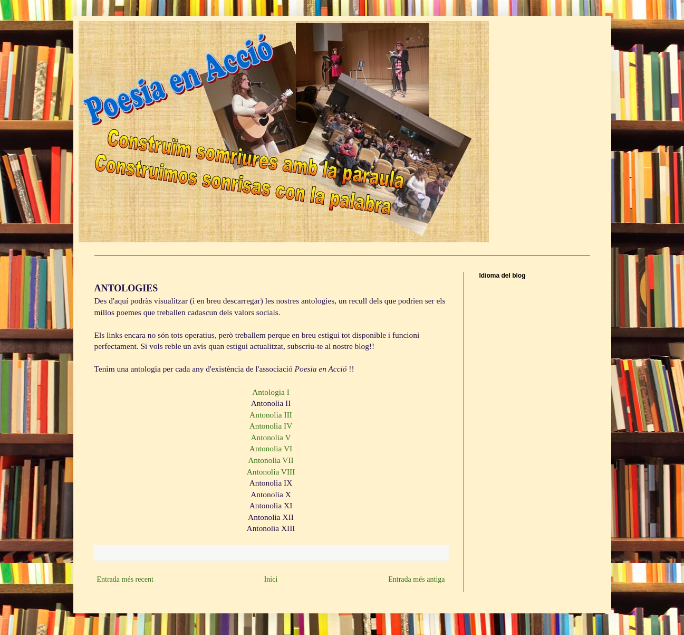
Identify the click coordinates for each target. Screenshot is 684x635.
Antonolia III (270, 414)
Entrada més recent (125, 579)
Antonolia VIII (271, 471)
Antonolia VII (271, 460)
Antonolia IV (271, 425)
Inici (271, 579)
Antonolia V (271, 437)
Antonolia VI (270, 448)
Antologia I (271, 391)
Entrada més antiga (416, 579)
